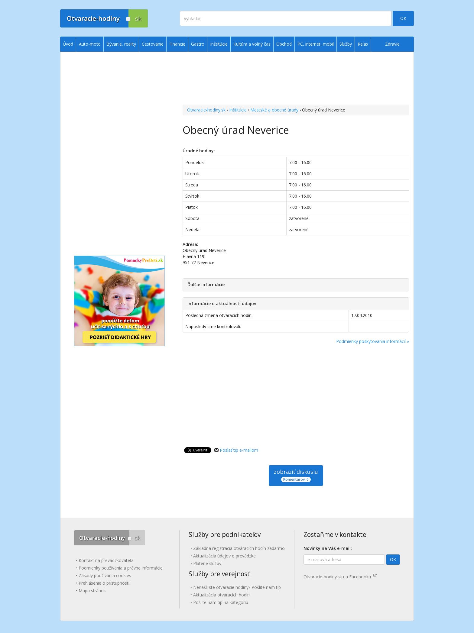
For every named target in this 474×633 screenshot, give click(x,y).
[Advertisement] (296, 78)
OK (403, 18)
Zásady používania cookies (105, 575)
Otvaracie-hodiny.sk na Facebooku (340, 577)
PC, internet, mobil (315, 44)
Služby (345, 44)
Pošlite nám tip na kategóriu (220, 602)
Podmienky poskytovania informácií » (372, 341)
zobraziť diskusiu (296, 475)
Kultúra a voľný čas (252, 44)
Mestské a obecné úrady (274, 110)
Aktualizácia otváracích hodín (221, 595)
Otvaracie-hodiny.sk (206, 110)
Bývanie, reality (121, 44)
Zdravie (392, 44)
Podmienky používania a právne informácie (121, 568)
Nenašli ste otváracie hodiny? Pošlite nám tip (237, 587)
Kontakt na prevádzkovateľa (106, 560)
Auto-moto (90, 44)
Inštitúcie (238, 110)
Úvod (68, 44)
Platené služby (207, 563)
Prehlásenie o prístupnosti (104, 583)
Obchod (284, 44)
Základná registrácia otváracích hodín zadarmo (239, 548)
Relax (363, 44)
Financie (177, 44)
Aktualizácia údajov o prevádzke (224, 556)
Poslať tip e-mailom (239, 450)
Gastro (197, 44)
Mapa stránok (92, 590)
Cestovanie (153, 44)
